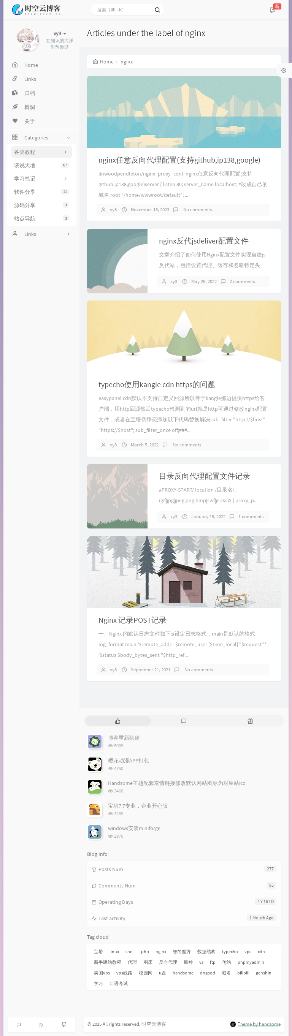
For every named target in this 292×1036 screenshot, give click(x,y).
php (145, 951)
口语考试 (119, 983)
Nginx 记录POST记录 (132, 620)
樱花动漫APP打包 (128, 760)
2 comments (242, 281)
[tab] (117, 720)
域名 (226, 973)
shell (130, 951)
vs (201, 962)
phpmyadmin (251, 962)
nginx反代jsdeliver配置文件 (204, 240)
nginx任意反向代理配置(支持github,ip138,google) (179, 159)
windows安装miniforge (134, 828)
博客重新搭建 (124, 737)
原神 (188, 962)
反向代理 (168, 962)
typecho (230, 951)
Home (103, 61)
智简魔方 (182, 951)
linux (114, 951)
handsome (183, 973)
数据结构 (206, 951)
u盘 (162, 973)
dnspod (207, 973)
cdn (261, 951)
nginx (161, 951)
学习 (98, 983)
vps (247, 951)
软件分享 (41, 191)
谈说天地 (41, 165)
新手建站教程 (107, 962)
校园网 (145, 973)
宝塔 (98, 951)
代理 (132, 962)
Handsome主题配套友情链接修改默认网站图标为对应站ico (177, 783)
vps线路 (124, 973)
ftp (213, 962)
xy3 (113, 209)
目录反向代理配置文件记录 (204, 476)
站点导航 (41, 218)
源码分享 (41, 205)
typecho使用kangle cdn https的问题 (156, 384)
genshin (263, 973)
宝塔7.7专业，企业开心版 (138, 805)
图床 (147, 962)
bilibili (243, 973)
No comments (197, 209)
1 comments (250, 516)
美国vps (102, 973)
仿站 (226, 962)
